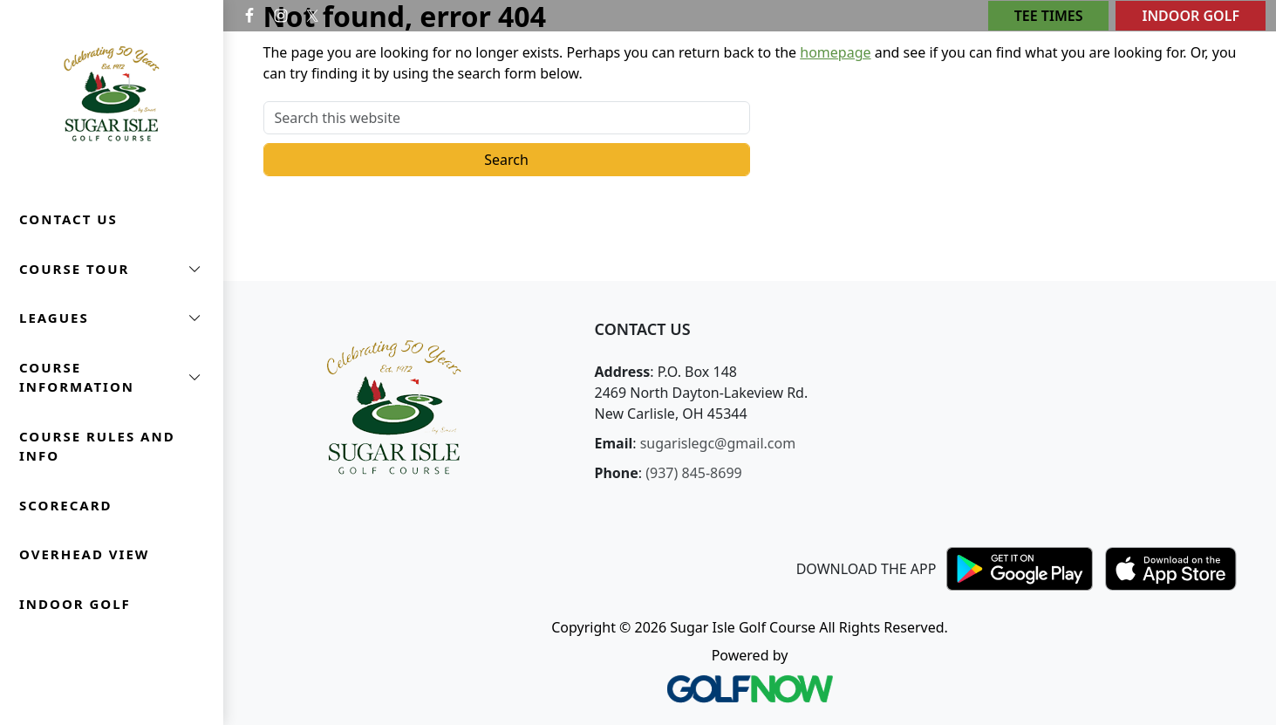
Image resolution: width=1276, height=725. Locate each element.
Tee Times (1048, 15)
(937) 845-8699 (693, 472)
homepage (835, 52)
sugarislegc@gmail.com (717, 443)
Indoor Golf (1190, 15)
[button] (111, 269)
